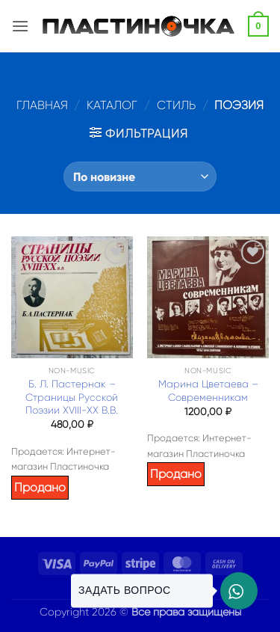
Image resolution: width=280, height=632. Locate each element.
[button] (20, 25)
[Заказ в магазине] (140, 176)
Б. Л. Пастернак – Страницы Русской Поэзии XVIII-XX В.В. (71, 397)
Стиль (176, 105)
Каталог (112, 105)
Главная (42, 105)
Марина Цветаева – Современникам (208, 390)
